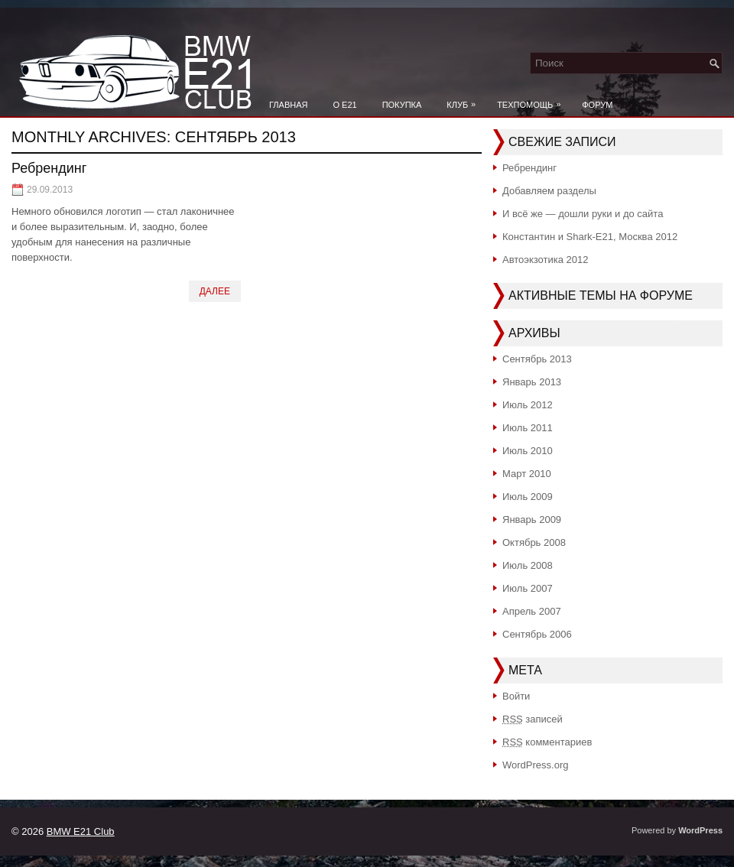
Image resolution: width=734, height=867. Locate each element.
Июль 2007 (527, 588)
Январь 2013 (531, 382)
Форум (597, 104)
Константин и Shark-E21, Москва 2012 (589, 236)
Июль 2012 (527, 405)
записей (532, 719)
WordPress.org (535, 765)
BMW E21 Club (81, 831)
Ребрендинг (48, 168)
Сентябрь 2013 (537, 359)
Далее (215, 291)
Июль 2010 (527, 450)
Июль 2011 (527, 428)
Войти (516, 696)
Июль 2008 (527, 565)
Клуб (465, 100)
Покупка (402, 104)
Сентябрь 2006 (537, 634)
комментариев (547, 742)
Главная (288, 104)
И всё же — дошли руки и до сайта (582, 213)
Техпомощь (532, 100)
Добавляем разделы (549, 190)
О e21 (344, 104)
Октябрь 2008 (534, 542)
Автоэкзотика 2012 (545, 259)
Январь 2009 (531, 519)
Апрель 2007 (531, 611)
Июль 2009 (527, 496)
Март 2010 (526, 473)
